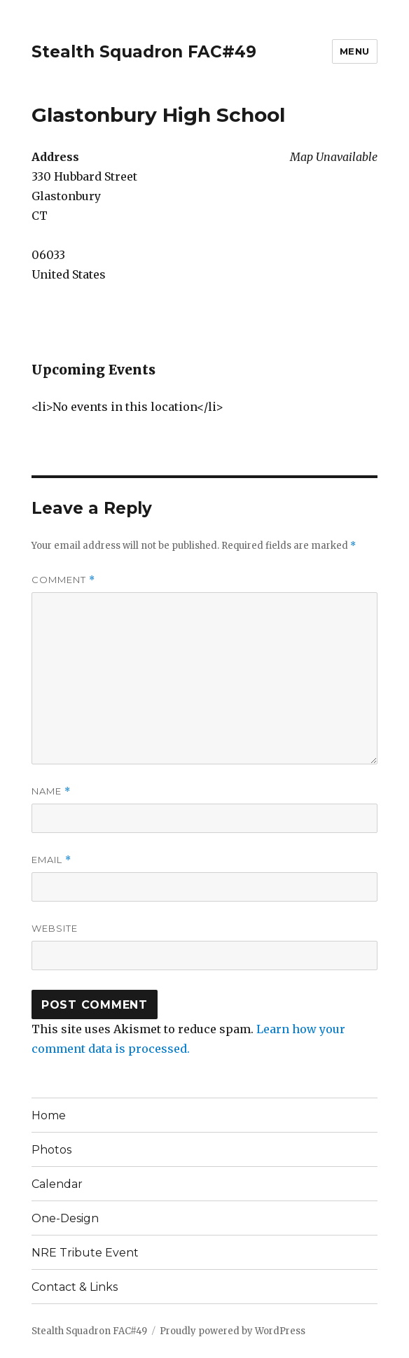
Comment (63, 580)
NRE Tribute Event (85, 1252)
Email (51, 860)
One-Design (65, 1218)
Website (55, 928)
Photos (51, 1149)
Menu (355, 51)
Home (49, 1115)
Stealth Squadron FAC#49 (144, 52)
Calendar (57, 1184)
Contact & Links (75, 1287)
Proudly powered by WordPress (232, 1331)
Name (51, 791)
